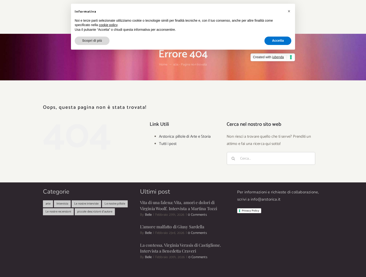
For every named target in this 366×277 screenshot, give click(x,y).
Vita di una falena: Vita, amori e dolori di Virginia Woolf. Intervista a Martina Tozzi (178, 205)
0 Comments (197, 215)
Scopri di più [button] (92, 40)
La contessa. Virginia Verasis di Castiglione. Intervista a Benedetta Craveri (180, 248)
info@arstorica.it (265, 199)
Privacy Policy (250, 210)
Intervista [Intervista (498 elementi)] (62, 203)
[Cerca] (233, 158)
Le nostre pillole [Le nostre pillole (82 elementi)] (115, 203)
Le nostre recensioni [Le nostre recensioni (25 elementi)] (58, 211)
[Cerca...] (271, 158)
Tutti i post (167, 143)
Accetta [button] (278, 40)
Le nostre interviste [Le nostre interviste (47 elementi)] (86, 203)
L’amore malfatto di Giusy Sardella (172, 226)
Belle (148, 215)
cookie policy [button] (108, 25)
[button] (289, 11)
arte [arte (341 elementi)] (48, 203)
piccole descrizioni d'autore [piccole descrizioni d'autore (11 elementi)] (94, 211)
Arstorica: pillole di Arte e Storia (185, 136)
